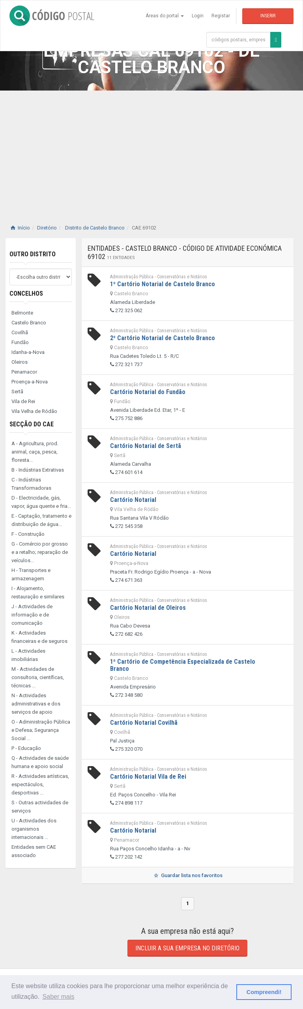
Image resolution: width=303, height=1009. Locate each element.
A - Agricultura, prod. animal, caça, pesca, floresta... (34, 452)
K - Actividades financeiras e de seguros (39, 637)
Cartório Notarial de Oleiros (148, 607)
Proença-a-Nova (29, 382)
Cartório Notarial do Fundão (147, 392)
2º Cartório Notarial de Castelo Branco (162, 338)
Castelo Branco (28, 323)
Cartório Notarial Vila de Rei (148, 776)
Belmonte (22, 313)
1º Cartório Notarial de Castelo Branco (162, 284)
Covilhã (19, 332)
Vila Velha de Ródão (34, 411)
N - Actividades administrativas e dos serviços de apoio (35, 703)
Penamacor (24, 372)
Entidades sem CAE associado (33, 851)
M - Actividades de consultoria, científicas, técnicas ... (37, 677)
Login (198, 16)
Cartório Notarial (133, 500)
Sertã (17, 391)
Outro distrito (32, 254)
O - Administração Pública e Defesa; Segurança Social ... (40, 730)
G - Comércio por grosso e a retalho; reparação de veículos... (39, 552)
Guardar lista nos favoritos (188, 875)
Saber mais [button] (59, 996)
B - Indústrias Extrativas (37, 470)
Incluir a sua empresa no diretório (187, 948)
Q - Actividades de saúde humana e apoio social (40, 762)
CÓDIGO (51, 15)
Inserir (267, 16)
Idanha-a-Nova (28, 352)
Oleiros (19, 362)
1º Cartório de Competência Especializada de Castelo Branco (182, 665)
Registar (220, 16)
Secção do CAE (31, 424)
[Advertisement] (151, 149)
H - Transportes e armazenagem (30, 574)
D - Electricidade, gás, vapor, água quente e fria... (41, 502)
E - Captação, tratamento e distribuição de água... (41, 520)
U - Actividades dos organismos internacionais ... (33, 829)
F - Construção (28, 534)
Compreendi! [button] (264, 992)
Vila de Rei (23, 401)
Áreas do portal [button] (165, 16)
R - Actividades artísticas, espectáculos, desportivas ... (40, 784)
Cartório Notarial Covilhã (144, 722)
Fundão (20, 342)
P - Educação (26, 748)
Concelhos (26, 293)
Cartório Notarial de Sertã (145, 446)
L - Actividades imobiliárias (28, 655)
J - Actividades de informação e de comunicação (31, 615)
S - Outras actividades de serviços (39, 807)
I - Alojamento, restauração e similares (37, 592)
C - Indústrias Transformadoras (31, 484)
